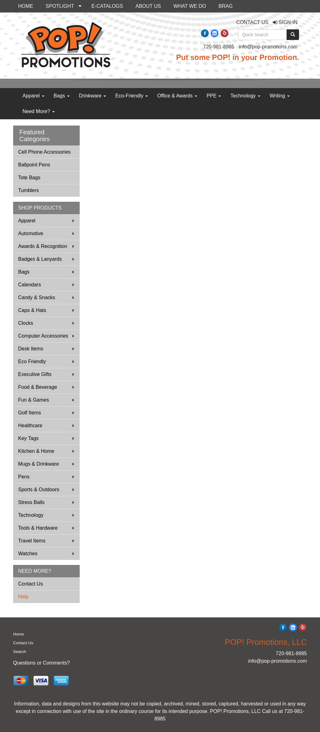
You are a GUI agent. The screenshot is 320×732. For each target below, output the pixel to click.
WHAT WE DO (189, 6)
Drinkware (92, 95)
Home (18, 634)
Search (19, 651)
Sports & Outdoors (38, 489)
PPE (214, 95)
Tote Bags (29, 177)
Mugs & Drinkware (38, 464)
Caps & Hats (32, 310)
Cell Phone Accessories (44, 152)
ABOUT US (148, 6)
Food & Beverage (37, 387)
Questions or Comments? (41, 662)
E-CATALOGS (107, 6)
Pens (23, 476)
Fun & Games (33, 400)
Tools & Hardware (38, 528)
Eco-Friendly (131, 95)
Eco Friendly (32, 361)
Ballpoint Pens (34, 164)
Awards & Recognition (42, 246)
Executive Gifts (35, 374)
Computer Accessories (43, 336)
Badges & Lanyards (40, 259)
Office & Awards (177, 95)
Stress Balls (31, 502)
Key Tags (28, 438)
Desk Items (30, 348)
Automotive (30, 233)
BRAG (225, 6)
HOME (25, 6)
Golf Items (29, 412)
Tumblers (28, 190)
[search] (293, 34)
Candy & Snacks (36, 297)
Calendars (29, 284)
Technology (245, 95)
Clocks (25, 323)
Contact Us (30, 583)
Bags (62, 95)
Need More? (38, 111)
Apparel (33, 95)
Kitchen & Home (36, 451)
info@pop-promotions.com (268, 46)
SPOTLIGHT (60, 6)
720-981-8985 (218, 46)
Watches (28, 553)
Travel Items (31, 540)
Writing (280, 95)
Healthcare (30, 425)
